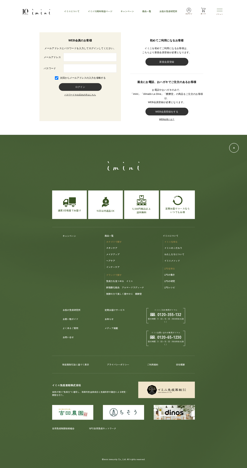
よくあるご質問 (70, 328)
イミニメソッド (172, 260)
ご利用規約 (152, 364)
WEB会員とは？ (167, 119)
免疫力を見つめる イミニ (119, 281)
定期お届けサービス (115, 310)
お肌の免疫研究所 (71, 310)
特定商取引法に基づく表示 (75, 364)
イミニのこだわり (173, 248)
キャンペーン (69, 236)
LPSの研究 (169, 281)
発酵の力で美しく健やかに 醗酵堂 (124, 293)
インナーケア (113, 267)
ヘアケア (110, 260)
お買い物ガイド (70, 319)
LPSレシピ (169, 287)
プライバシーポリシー (118, 364)
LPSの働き (169, 274)
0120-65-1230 (166, 337)
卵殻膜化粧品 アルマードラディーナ (125, 287)
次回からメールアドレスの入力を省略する (83, 77)
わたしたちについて (174, 254)
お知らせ (109, 319)
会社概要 (180, 364)
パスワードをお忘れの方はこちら (80, 95)
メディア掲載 (111, 328)
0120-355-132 (165, 314)
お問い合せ (68, 337)
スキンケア (111, 248)
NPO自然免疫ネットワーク (102, 428)
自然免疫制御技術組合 (63, 428)
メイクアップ (113, 254)
